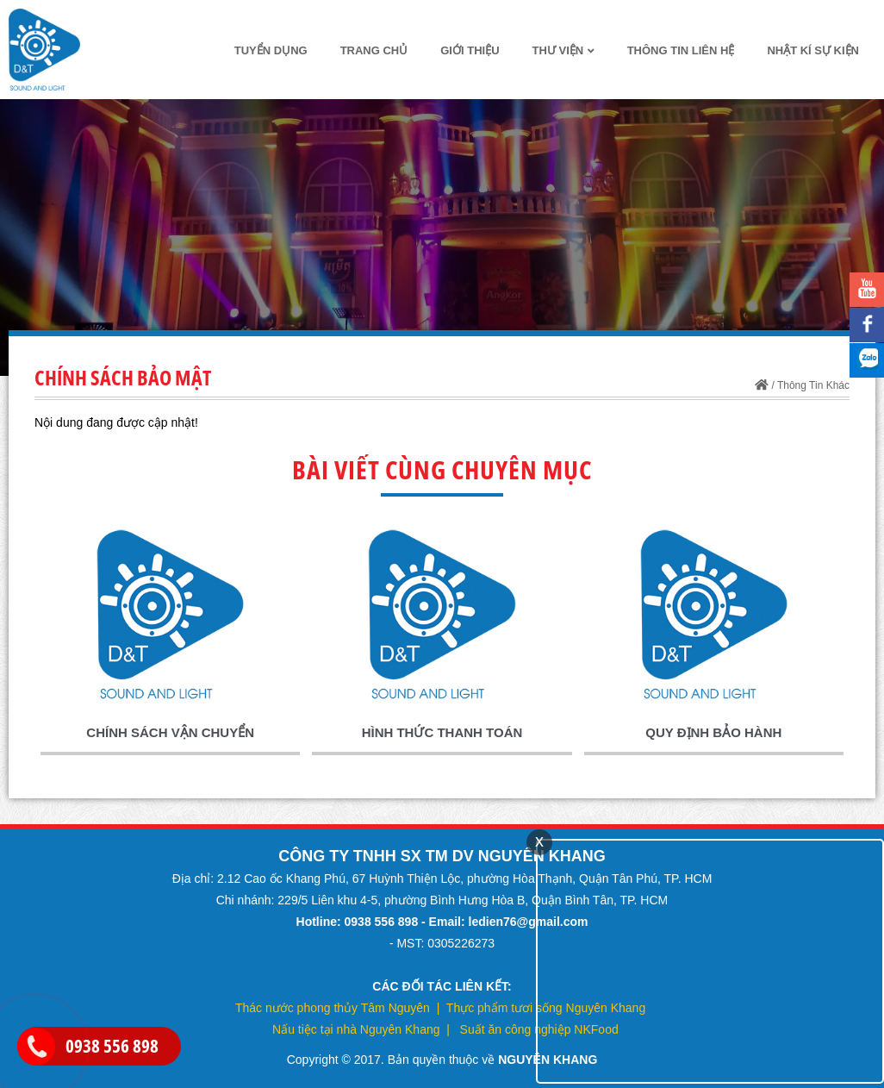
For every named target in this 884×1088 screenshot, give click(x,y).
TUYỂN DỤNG (271, 50)
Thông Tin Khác (813, 385)
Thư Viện (563, 50)
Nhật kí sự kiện (813, 50)
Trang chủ (374, 50)
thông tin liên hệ (681, 50)
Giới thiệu (469, 50)
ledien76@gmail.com (528, 922)
